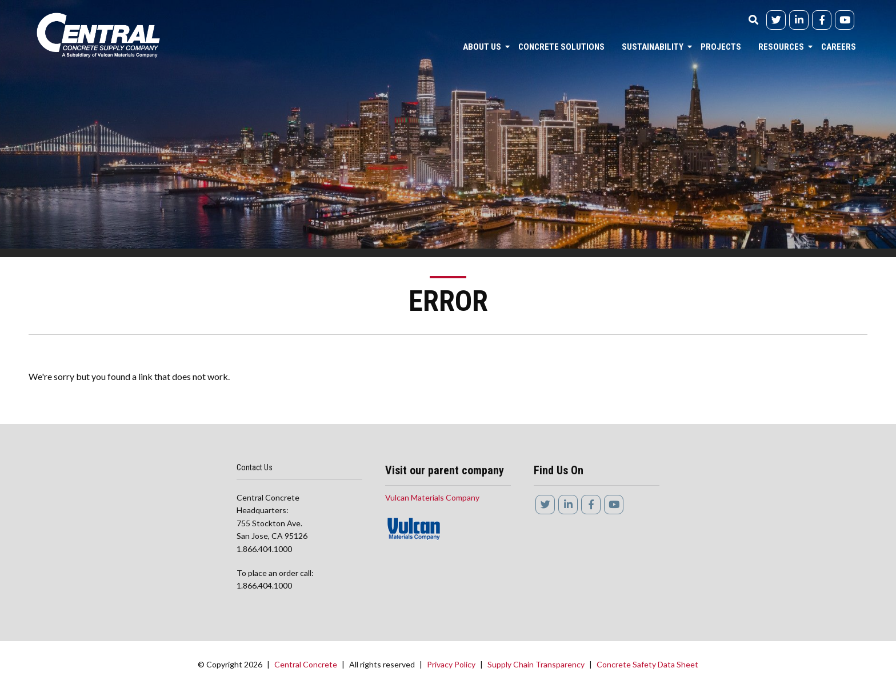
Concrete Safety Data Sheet (647, 664)
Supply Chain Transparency (536, 664)
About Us (482, 47)
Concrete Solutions (561, 47)
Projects (721, 47)
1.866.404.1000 (264, 549)
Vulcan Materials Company (432, 497)
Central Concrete (305, 664)
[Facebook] (821, 20)
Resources (781, 47)
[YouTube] (844, 20)
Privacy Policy (451, 664)
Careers (838, 47)
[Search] (753, 23)
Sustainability (652, 47)
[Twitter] (776, 20)
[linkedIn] (799, 20)
